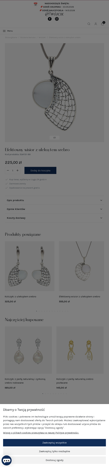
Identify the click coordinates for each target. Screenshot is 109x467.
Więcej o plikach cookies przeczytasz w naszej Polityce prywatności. (41, 432)
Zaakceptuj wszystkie (54, 442)
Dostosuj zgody (54, 460)
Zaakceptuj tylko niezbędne (54, 451)
